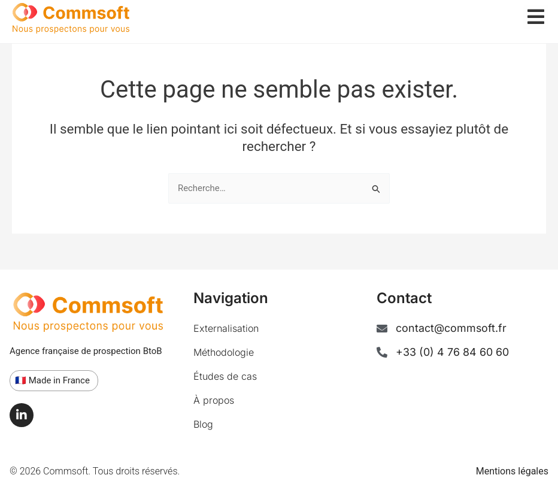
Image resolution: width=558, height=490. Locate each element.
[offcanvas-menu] (535, 17)
